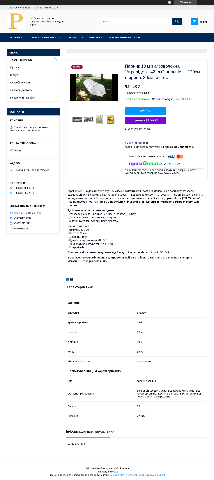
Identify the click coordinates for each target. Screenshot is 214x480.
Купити (145, 110)
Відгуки (14, 75)
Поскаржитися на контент (122, 475)
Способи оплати (20, 82)
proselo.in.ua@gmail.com (27, 213)
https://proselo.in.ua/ (93, 261)
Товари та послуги (42, 37)
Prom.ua (124, 468)
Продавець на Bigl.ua (107, 471)
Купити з (145, 120)
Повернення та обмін (124, 37)
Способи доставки (21, 90)
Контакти (95, 37)
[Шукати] (177, 21)
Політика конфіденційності (151, 475)
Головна (16, 37)
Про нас (72, 37)
